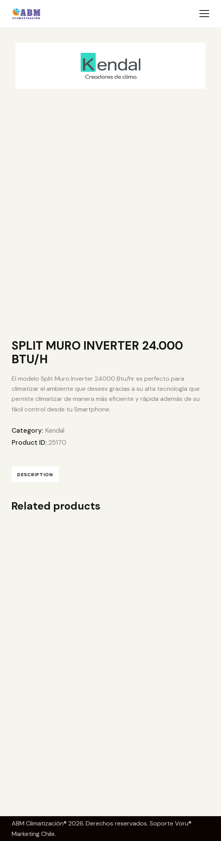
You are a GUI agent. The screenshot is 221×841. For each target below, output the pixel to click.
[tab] (34, 474)
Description (35, 474)
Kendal (55, 430)
